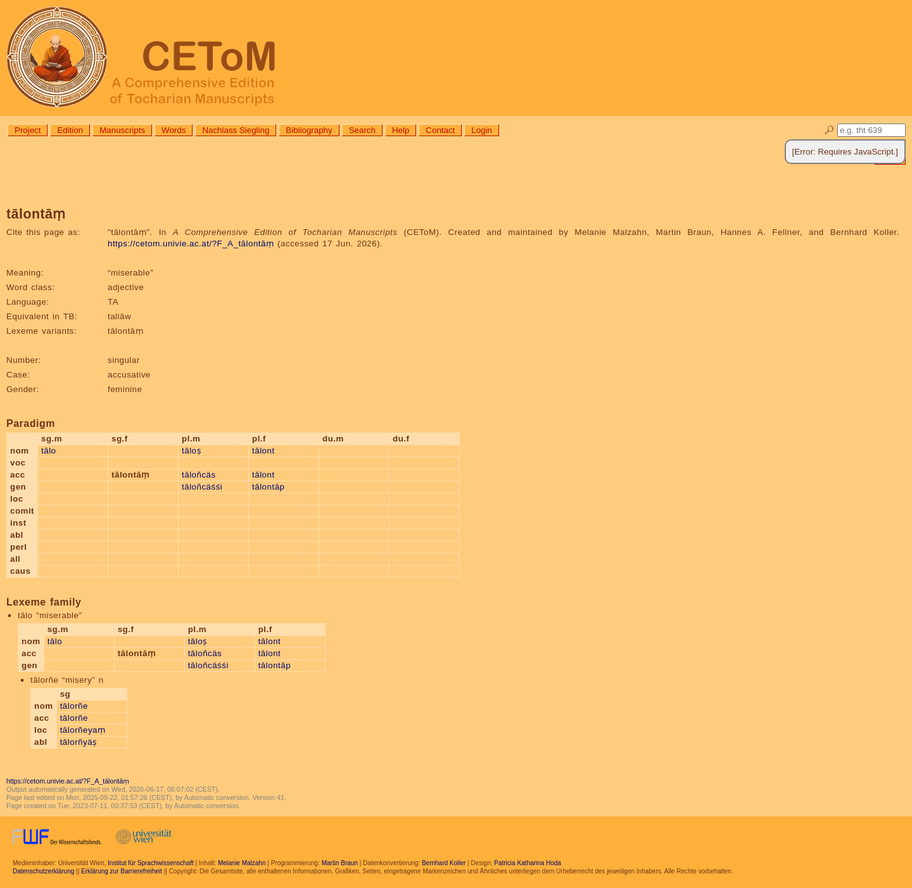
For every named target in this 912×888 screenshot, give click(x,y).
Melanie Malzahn (242, 862)
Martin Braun (340, 862)
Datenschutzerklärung (43, 871)
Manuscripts (122, 130)
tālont (263, 450)
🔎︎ (829, 130)
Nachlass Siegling (235, 130)
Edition (70, 130)
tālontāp (268, 487)
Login (481, 130)
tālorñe (74, 706)
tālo (48, 450)
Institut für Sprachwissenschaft (151, 862)
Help (400, 130)
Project (28, 130)
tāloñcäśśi (202, 487)
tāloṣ (191, 450)
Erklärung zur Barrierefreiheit (121, 871)
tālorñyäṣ (78, 742)
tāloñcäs (199, 474)
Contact (440, 130)
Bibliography (309, 130)
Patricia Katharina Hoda (527, 862)
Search (362, 130)
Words (174, 130)
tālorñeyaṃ (83, 730)
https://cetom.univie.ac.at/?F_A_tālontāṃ (191, 243)
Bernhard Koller (444, 862)
